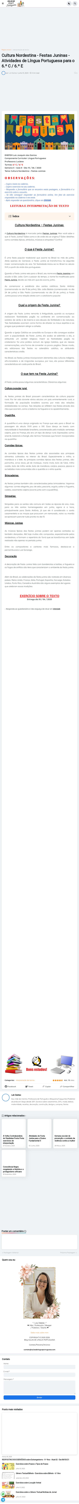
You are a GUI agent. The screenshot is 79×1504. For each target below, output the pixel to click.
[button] (3, 3)
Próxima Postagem (67, 1252)
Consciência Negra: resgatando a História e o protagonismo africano (13, 1169)
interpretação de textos (21, 50)
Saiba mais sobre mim (39, 1333)
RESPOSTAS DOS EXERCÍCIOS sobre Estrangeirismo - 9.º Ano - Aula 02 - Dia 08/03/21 (35, 1460)
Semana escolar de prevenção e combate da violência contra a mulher (65, 1138)
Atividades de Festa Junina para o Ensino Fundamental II (37, 1138)
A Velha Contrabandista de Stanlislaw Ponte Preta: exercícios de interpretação (13, 1139)
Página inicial (6, 50)
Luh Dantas (16, 1095)
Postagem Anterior (11, 1252)
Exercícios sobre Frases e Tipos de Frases (32, 1464)
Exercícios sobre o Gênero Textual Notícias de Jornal (36, 1492)
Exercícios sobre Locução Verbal (28, 1483)
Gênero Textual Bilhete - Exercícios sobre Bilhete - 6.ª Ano (38, 1473)
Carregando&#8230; (39, 833)
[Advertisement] (39, 29)
